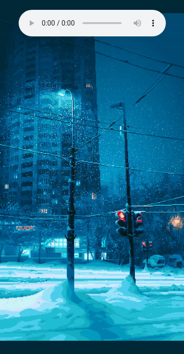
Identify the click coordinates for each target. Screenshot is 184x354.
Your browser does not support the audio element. (92, 23)
